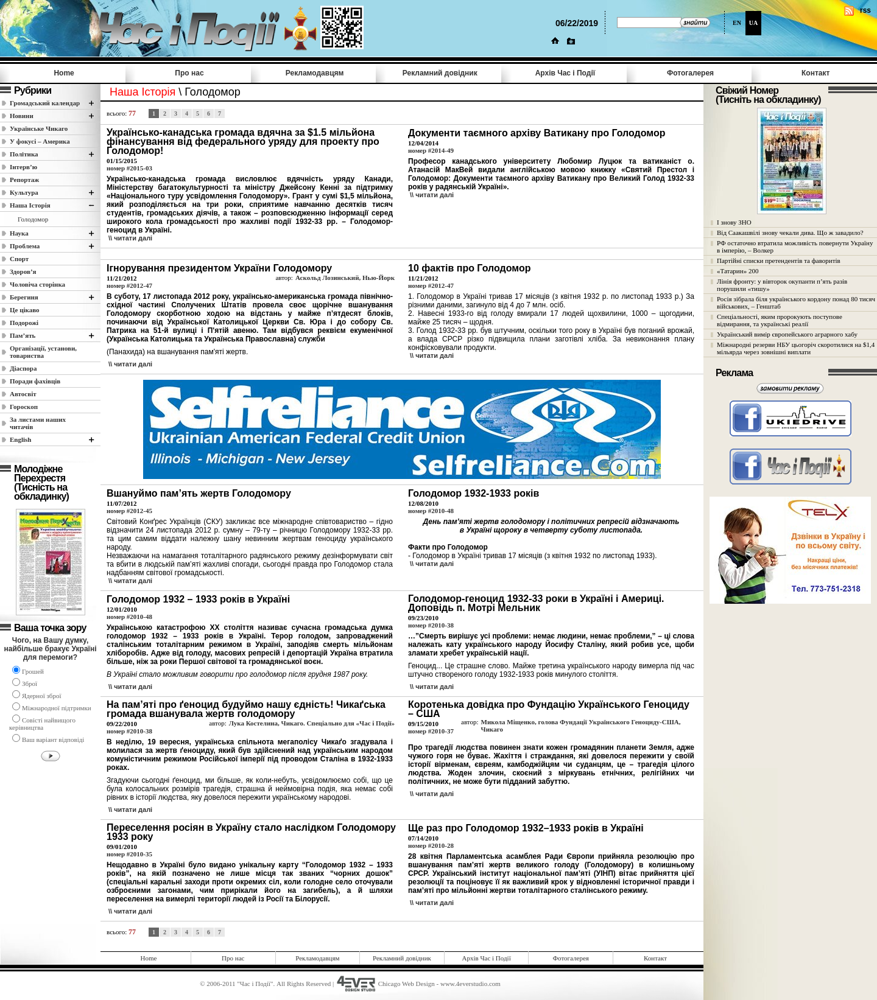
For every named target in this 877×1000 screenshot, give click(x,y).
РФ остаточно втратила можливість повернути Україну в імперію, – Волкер (795, 246)
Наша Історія (30, 205)
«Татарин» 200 (737, 270)
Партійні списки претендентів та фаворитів (778, 260)
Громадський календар (45, 103)
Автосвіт (23, 393)
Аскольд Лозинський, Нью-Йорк (345, 277)
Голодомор (33, 219)
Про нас (189, 73)
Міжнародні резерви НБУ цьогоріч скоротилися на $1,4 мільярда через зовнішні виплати (796, 348)
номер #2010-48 (431, 510)
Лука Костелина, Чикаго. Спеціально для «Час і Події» (312, 723)
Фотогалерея (690, 73)
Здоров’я (23, 271)
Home (64, 73)
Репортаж (24, 179)
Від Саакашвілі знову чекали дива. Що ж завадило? (790, 232)
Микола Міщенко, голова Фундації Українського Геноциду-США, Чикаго (581, 725)
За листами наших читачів (38, 423)
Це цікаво (25, 309)
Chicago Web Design (406, 983)
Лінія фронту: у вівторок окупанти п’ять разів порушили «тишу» (782, 285)
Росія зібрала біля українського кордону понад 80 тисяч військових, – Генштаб (796, 302)
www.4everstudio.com (470, 983)
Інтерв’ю (23, 166)
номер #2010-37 (431, 731)
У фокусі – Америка (40, 141)
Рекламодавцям (315, 73)
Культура (24, 192)
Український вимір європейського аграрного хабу (787, 334)
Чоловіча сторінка (37, 284)
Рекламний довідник (440, 73)
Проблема (25, 246)
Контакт (815, 73)
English (20, 439)
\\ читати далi (130, 238)
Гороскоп (24, 406)
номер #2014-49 (431, 150)
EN (737, 22)
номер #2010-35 (129, 854)
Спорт (19, 258)
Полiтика (24, 154)
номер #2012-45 (129, 510)
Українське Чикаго (39, 128)
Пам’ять (22, 335)
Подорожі (24, 322)
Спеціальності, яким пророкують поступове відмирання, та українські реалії (779, 320)
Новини (21, 115)
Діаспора (23, 368)
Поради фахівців (35, 381)
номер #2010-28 (431, 845)
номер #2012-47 (129, 285)
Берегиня (24, 297)
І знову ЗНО (734, 222)
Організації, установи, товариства (43, 351)
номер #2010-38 (431, 625)
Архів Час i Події (565, 73)
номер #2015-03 (129, 168)
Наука (19, 233)
